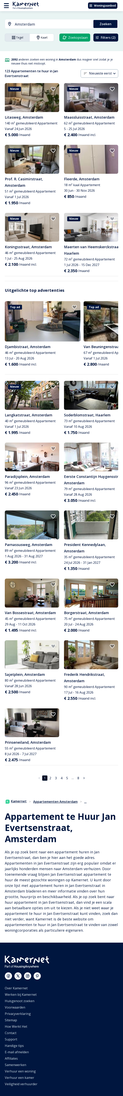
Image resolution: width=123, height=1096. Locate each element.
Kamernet (16, 801)
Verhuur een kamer (19, 1077)
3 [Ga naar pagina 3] (56, 778)
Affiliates (11, 1058)
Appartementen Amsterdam (55, 801)
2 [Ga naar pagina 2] (50, 778)
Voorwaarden (15, 1007)
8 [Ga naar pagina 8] (78, 778)
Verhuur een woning (20, 1071)
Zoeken (105, 24)
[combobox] (46, 24)
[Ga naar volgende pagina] (84, 778)
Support (11, 1039)
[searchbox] (52, 24)
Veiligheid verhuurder (21, 1084)
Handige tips (14, 1045)
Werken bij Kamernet (21, 994)
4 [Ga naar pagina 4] (61, 778)
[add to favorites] (53, 89)
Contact (10, 1033)
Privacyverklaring (18, 1014)
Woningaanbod (102, 5)
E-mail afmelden (17, 1052)
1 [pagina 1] (45, 778)
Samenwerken (15, 1065)
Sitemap (11, 1020)
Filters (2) (105, 37)
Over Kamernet (16, 988)
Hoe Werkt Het (16, 1026)
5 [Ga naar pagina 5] (67, 778)
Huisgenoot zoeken (19, 1001)
